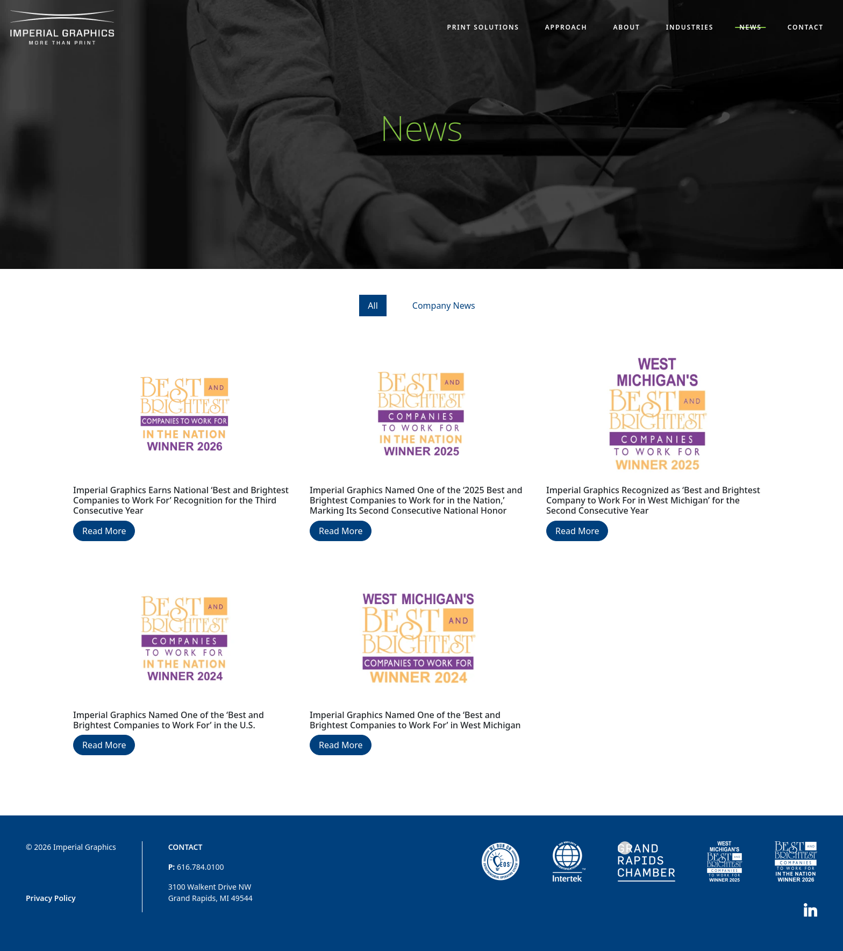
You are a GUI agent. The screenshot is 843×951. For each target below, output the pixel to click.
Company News (443, 305)
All (372, 305)
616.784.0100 (200, 867)
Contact (185, 847)
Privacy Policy (51, 898)
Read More (104, 531)
